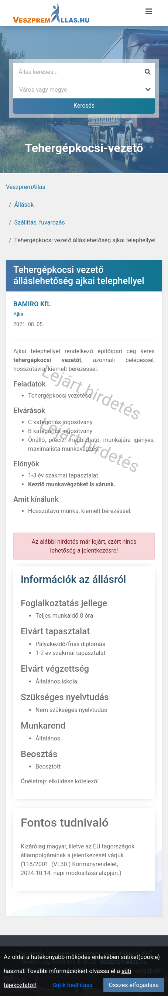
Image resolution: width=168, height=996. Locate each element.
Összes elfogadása (134, 985)
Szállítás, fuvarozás (39, 222)
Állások (24, 204)
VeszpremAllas (25, 186)
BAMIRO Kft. (32, 304)
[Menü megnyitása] (149, 11)
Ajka (18, 314)
